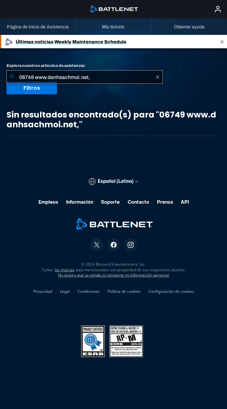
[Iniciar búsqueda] (12, 77)
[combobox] (85, 77)
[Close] (222, 41)
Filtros (31, 88)
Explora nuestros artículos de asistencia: (46, 65)
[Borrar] (157, 77)
